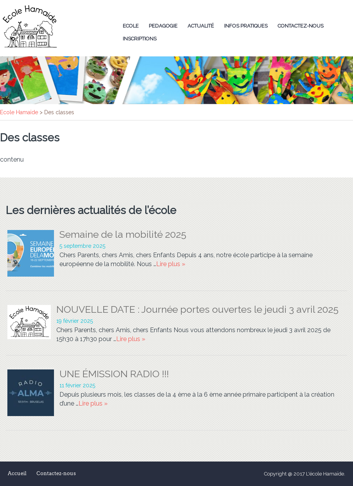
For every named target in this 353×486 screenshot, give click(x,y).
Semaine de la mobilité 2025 (122, 234)
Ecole (131, 26)
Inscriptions (140, 39)
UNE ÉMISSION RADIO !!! (114, 374)
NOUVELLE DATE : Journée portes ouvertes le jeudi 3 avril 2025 (197, 309)
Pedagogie (163, 26)
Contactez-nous (300, 26)
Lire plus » (170, 264)
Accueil (17, 473)
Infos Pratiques (246, 26)
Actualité (201, 26)
